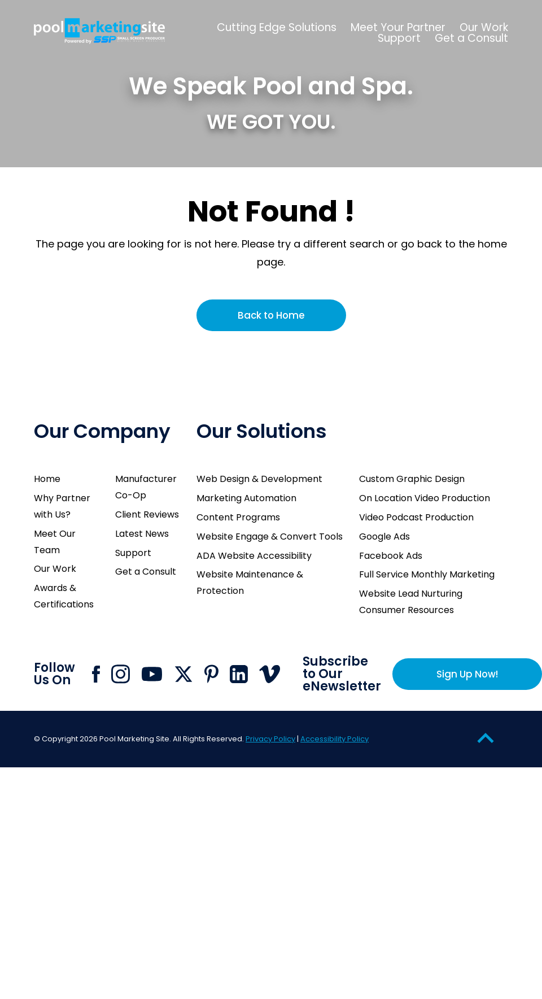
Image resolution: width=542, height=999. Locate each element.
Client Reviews (147, 514)
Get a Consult (145, 571)
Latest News (142, 533)
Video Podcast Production (416, 517)
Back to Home (271, 315)
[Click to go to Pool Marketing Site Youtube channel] (152, 674)
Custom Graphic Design (412, 478)
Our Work (55, 568)
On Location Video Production (424, 498)
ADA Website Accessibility (254, 555)
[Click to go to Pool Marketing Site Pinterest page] (211, 673)
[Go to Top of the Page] (485, 738)
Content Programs (238, 517)
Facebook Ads (390, 555)
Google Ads (384, 536)
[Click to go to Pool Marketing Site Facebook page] (96, 674)
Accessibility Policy (334, 738)
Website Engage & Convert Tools (269, 536)
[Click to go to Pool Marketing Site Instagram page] (120, 674)
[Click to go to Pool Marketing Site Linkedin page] (239, 674)
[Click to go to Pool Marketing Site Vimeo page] (269, 674)
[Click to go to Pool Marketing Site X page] (183, 674)
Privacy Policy (270, 738)
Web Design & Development (259, 478)
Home (47, 478)
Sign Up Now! (467, 674)
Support (133, 552)
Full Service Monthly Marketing (427, 574)
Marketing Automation (246, 498)
